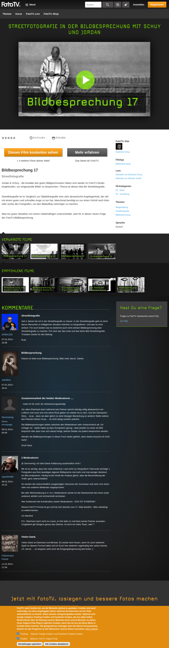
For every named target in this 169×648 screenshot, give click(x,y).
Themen (7, 14)
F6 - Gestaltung (122, 194)
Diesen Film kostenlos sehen (33, 152)
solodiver (6, 380)
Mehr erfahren (87, 152)
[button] (85, 80)
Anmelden (138, 4)
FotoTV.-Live (33, 14)
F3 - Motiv (120, 190)
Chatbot (23, 639)
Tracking (24, 634)
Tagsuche (125, 5)
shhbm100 (7, 334)
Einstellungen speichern (29, 644)
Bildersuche (117, 5)
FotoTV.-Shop (51, 14)
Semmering (8, 417)
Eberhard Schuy (123, 152)
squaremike (8, 476)
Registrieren (157, 4)
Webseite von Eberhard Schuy (129, 174)
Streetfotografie (122, 211)
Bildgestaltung (122, 207)
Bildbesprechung (123, 164)
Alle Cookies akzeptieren (56, 644)
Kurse (19, 14)
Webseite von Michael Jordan (129, 178)
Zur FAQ (124, 321)
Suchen (107, 5)
